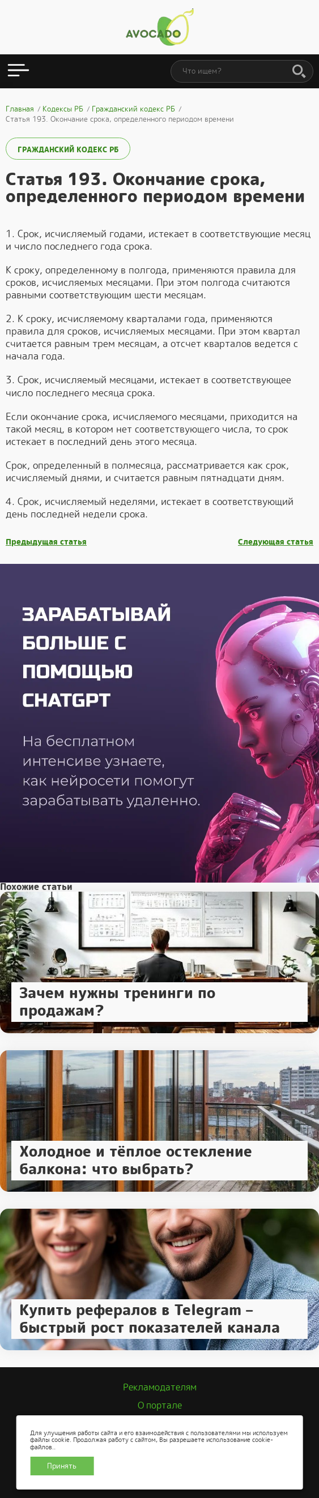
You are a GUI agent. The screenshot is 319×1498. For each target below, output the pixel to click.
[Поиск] (299, 72)
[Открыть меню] (18, 71)
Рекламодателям (160, 1387)
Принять (61, 1466)
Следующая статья (275, 542)
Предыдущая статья (46, 542)
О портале (160, 1405)
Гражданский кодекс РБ (68, 149)
